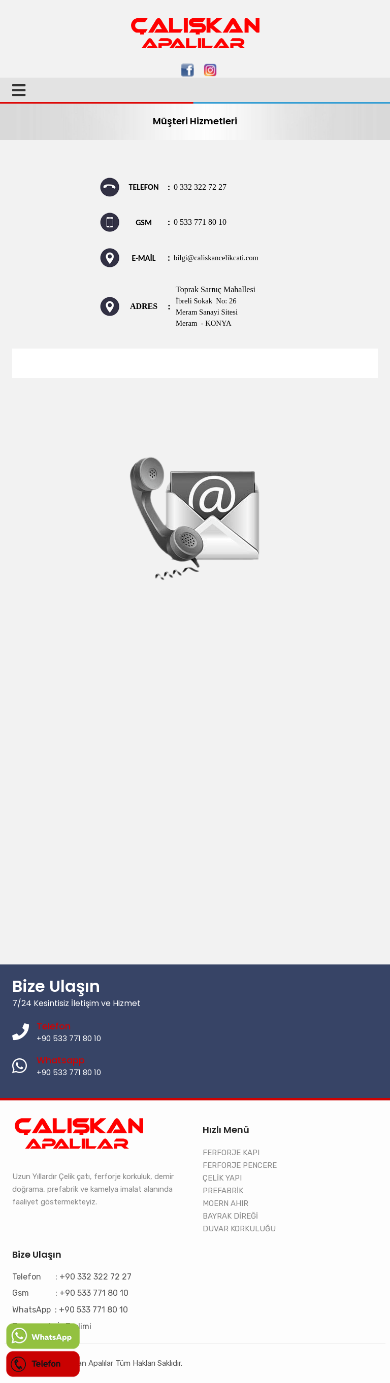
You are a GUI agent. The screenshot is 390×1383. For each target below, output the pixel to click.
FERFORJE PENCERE (240, 1165)
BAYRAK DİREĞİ (230, 1216)
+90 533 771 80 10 (69, 1072)
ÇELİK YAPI (222, 1178)
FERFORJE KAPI (231, 1152)
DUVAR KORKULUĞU (239, 1228)
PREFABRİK (223, 1190)
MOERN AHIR (225, 1203)
